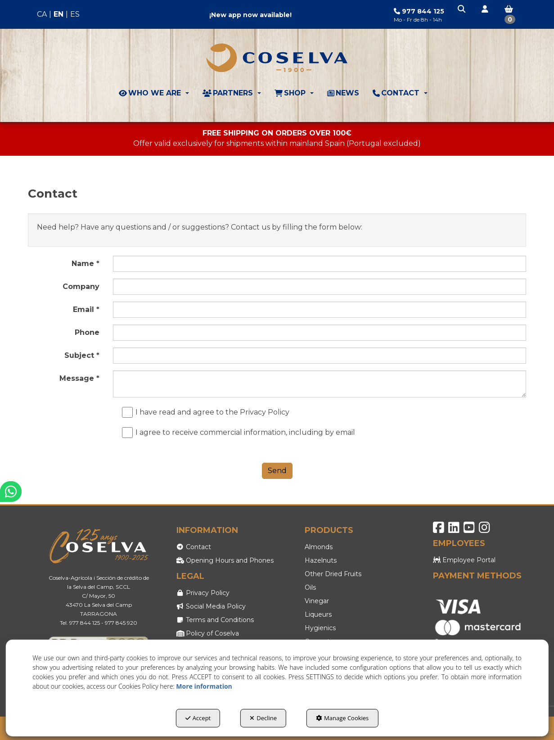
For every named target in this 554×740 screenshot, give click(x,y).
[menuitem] (58, 14)
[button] (462, 9)
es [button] (75, 14)
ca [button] (42, 14)
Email (86, 309)
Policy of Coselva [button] (207, 633)
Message (79, 378)
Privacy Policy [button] (203, 593)
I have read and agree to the (207, 412)
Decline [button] (263, 718)
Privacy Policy (264, 412)
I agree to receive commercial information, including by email (240, 433)
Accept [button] (198, 718)
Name (85, 263)
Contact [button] (194, 547)
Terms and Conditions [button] (215, 620)
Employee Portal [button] (464, 560)
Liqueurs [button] (318, 614)
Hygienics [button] (320, 628)
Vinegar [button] (317, 601)
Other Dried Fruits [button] (333, 574)
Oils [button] (310, 587)
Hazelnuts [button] (321, 560)
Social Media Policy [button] (211, 606)
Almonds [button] (319, 547)
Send (277, 470)
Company (81, 286)
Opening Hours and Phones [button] (225, 560)
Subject (81, 355)
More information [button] (204, 686)
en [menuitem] (58, 14)
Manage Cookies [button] (342, 718)
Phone (87, 332)
